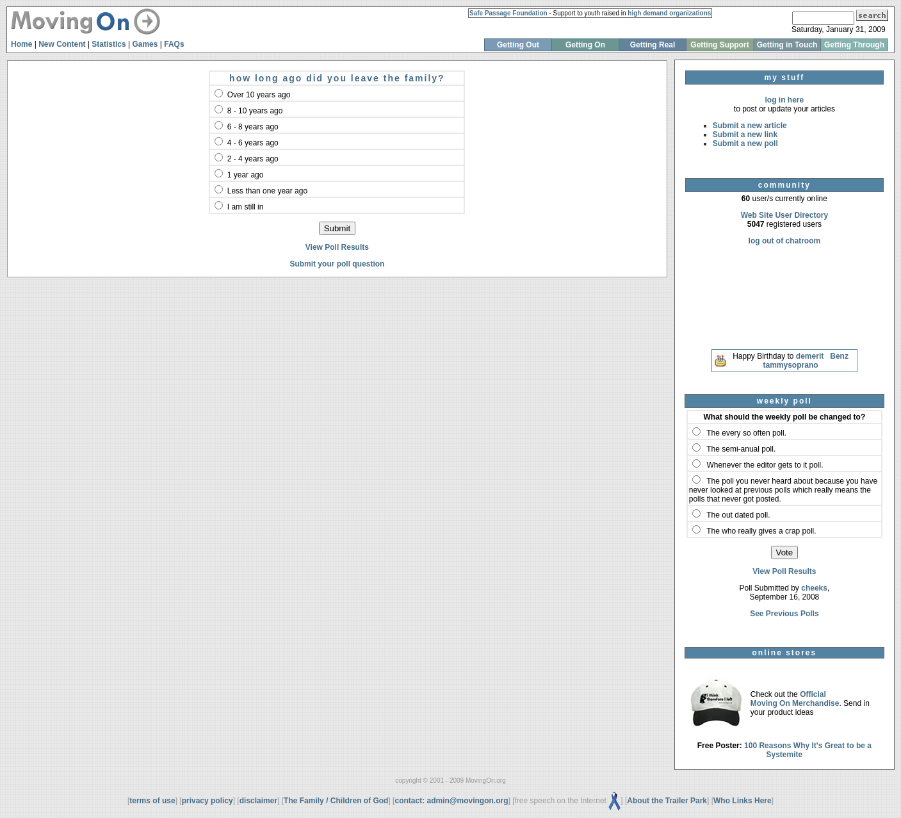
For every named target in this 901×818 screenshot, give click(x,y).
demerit (810, 356)
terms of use (152, 800)
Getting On (585, 44)
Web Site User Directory (785, 215)
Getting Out (518, 44)
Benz (839, 356)
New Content (61, 44)
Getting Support (719, 44)
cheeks (814, 588)
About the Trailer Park (667, 800)
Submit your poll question (336, 263)
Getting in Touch (787, 44)
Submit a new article (750, 125)
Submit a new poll (745, 143)
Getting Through (854, 44)
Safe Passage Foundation (508, 13)
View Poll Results (337, 247)
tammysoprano (790, 365)
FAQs (174, 44)
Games (145, 44)
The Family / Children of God (336, 800)
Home (21, 44)
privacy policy (207, 800)
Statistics (109, 44)
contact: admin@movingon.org (451, 800)
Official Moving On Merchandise (795, 699)
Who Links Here (742, 800)
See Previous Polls (784, 613)
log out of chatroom (785, 240)
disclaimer (258, 800)
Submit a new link (745, 134)
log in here (784, 99)
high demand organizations (669, 13)
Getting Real (653, 44)
